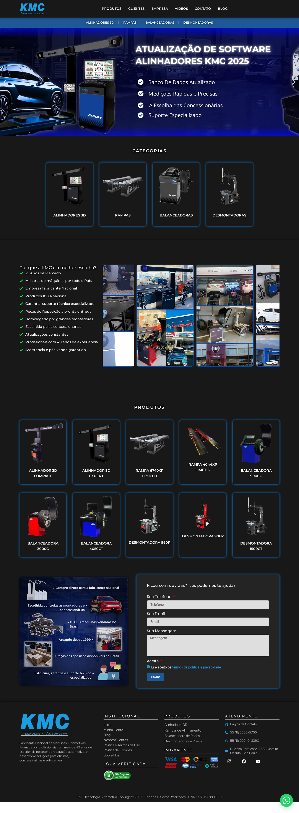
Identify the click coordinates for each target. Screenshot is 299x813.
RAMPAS (123, 215)
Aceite (153, 661)
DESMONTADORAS (229, 215)
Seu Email (156, 614)
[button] (5, 82)
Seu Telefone (159, 597)
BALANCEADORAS (176, 215)
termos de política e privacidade (196, 667)
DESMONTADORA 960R (150, 542)
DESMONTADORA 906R (203, 536)
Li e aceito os (186, 667)
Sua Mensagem (161, 631)
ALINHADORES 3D (69, 215)
